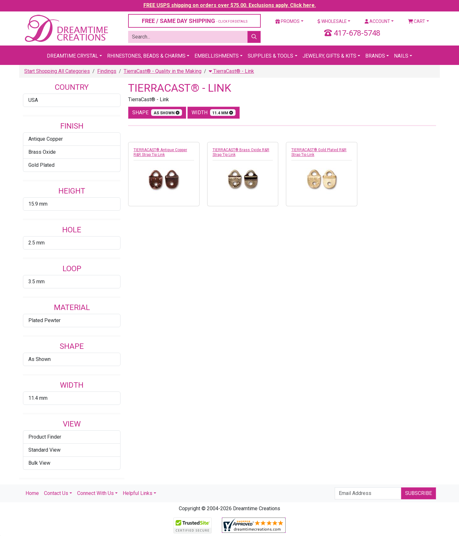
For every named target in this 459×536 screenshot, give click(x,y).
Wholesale (332, 21)
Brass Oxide (42, 152)
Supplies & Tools (270, 56)
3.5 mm (36, 282)
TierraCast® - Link (231, 71)
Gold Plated (41, 165)
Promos (287, 21)
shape (157, 112)
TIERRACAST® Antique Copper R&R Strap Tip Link (160, 152)
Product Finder (44, 437)
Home (32, 493)
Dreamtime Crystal (72, 56)
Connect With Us (95, 493)
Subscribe (418, 493)
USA (33, 100)
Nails (401, 56)
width (214, 112)
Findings (106, 71)
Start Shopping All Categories (57, 71)
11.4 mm (37, 398)
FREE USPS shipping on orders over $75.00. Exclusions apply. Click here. (229, 5)
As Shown (39, 359)
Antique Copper (45, 139)
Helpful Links (137, 493)
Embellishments (216, 56)
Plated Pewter (44, 320)
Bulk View (39, 463)
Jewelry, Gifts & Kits (329, 56)
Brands (375, 56)
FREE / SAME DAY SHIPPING (194, 21)
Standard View (44, 450)
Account (377, 21)
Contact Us (56, 493)
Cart (417, 21)
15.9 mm (37, 204)
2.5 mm (36, 243)
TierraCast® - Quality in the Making (162, 71)
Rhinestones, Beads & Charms (146, 56)
